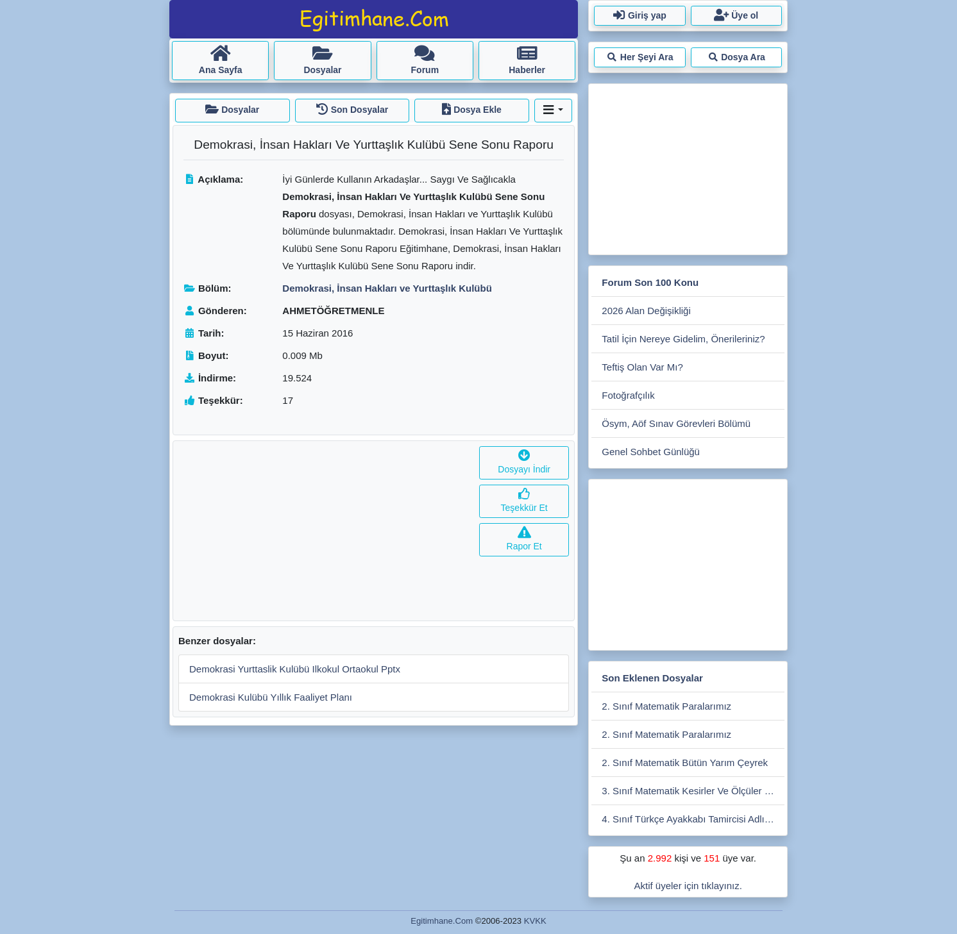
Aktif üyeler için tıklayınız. (687, 885)
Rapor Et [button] (524, 539)
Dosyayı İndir (524, 462)
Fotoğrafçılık (628, 395)
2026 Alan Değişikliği (646, 310)
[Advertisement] (323, 531)
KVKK (535, 921)
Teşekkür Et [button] (524, 501)
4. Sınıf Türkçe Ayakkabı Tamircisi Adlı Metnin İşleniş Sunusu (693, 818)
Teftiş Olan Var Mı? (642, 367)
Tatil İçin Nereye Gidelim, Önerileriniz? (683, 338)
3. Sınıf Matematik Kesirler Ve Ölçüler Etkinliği (693, 790)
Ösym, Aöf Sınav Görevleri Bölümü (676, 423)
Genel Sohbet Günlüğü (651, 451)
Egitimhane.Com (442, 921)
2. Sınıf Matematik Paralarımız (666, 706)
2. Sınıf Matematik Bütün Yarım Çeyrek (685, 762)
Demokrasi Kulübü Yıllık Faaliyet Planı (270, 697)
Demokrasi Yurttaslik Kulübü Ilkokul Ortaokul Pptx (294, 668)
